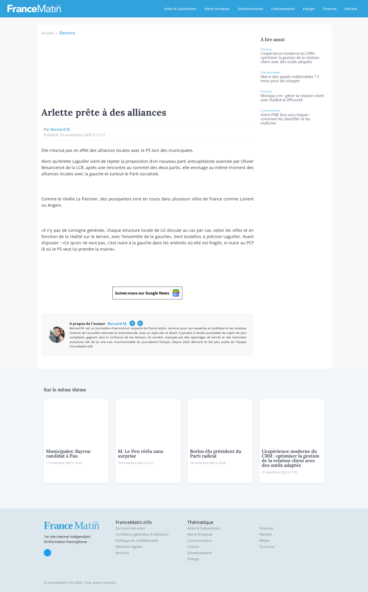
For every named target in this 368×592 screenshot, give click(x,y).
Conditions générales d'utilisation (142, 534)
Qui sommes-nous (130, 528)
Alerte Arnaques (217, 9)
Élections (67, 33)
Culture (193, 546)
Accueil (47, 33)
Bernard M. (61, 129)
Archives (122, 553)
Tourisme (267, 546)
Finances (330, 9)
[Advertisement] (147, 70)
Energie (309, 9)
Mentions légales (129, 546)
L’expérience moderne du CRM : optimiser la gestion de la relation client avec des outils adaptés (290, 57)
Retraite (351, 9)
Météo (264, 540)
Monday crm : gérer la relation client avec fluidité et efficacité (292, 97)
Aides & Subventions (180, 9)
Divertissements (250, 9)
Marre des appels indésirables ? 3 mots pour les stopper (290, 78)
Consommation (283, 9)
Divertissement (199, 553)
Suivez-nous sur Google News (147, 293)
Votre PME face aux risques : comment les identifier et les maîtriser (285, 119)
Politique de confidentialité (137, 540)
